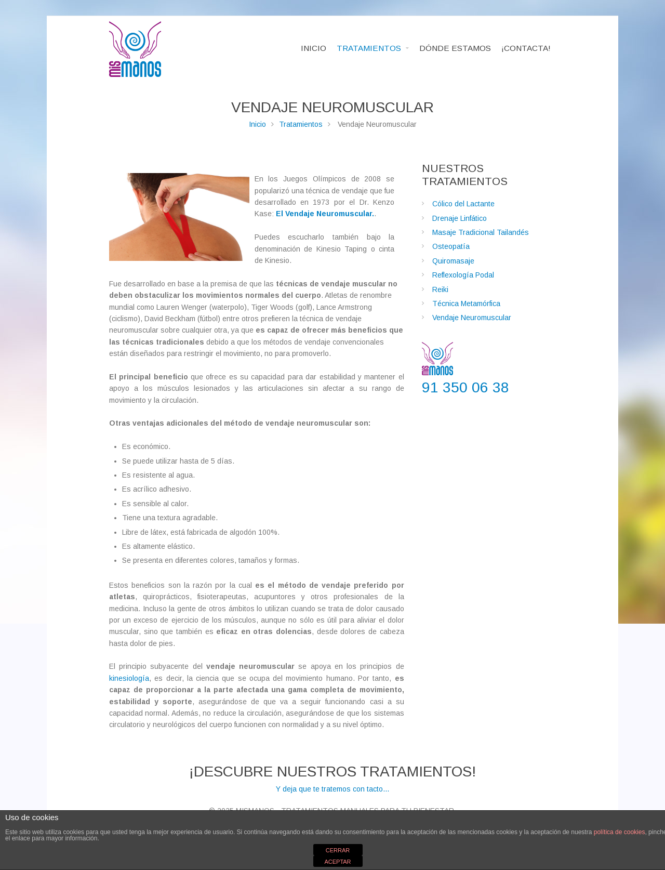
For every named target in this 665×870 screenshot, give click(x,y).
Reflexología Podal (463, 275)
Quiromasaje (453, 261)
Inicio (257, 124)
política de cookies (619, 832)
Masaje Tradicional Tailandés (480, 232)
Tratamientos (301, 124)
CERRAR (338, 850)
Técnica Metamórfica (466, 303)
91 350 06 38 (465, 387)
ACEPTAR (337, 862)
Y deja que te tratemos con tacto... (332, 778)
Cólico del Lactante (463, 204)
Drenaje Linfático (459, 218)
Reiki (440, 289)
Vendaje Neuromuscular (471, 317)
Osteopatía (451, 246)
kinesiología (129, 678)
